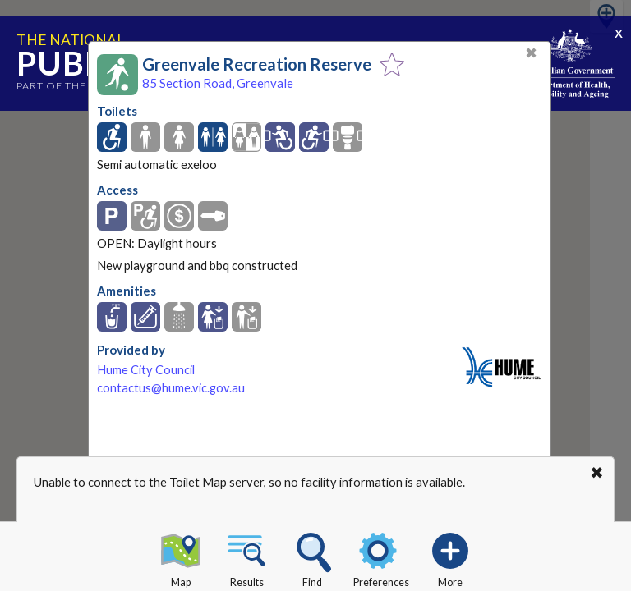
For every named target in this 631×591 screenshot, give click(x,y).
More (450, 557)
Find (312, 557)
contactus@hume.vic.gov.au (171, 388)
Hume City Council (146, 370)
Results (246, 557)
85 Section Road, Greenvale (217, 83)
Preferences (381, 557)
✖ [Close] (531, 53)
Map (180, 557)
